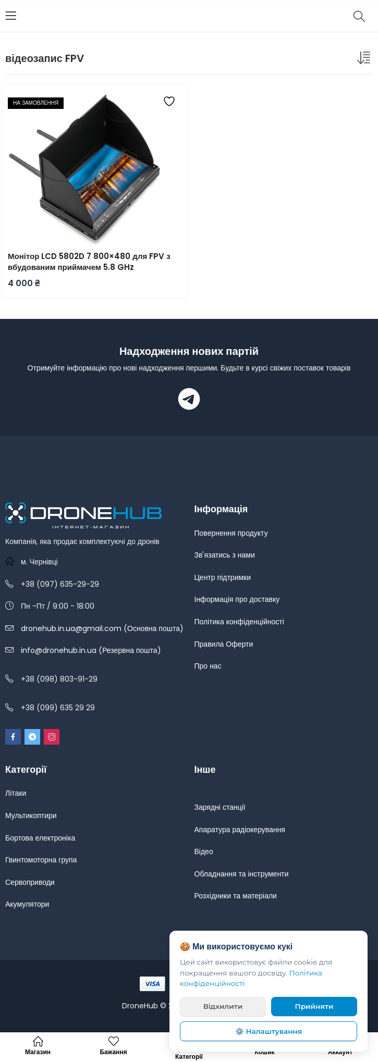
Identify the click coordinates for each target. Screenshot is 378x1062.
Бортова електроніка (40, 838)
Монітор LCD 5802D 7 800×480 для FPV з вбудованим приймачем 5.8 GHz (89, 262)
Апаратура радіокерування (239, 829)
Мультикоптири (31, 815)
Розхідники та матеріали (235, 896)
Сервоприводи (30, 882)
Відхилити (223, 1006)
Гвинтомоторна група (41, 860)
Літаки (15, 793)
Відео (203, 851)
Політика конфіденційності (239, 621)
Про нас (208, 666)
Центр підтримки (222, 577)
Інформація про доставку (237, 599)
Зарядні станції (220, 807)
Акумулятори (27, 904)
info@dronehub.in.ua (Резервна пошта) (91, 650)
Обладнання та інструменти (241, 874)
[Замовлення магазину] (365, 60)
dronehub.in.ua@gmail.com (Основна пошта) (102, 628)
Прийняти (314, 1006)
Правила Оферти (223, 644)
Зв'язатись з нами (224, 555)
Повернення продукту (231, 533)
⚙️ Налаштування (268, 1031)
